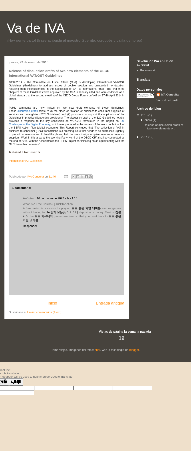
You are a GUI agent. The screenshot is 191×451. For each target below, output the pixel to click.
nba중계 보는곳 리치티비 (62, 212)
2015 (144, 115)
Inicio (52, 303)
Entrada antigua (110, 303)
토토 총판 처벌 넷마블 (86, 208)
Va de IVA (36, 28)
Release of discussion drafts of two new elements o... (163, 126)
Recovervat (147, 70)
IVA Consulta (170, 94)
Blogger (134, 349)
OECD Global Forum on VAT (80, 95)
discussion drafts (28, 111)
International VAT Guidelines (25, 160)
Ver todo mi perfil (167, 100)
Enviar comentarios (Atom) (44, 312)
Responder (30, 226)
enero (149, 120)
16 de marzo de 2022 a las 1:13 (57, 198)
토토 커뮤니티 (44, 216)
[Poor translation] (16, 382)
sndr (97, 349)
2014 (144, 137)
